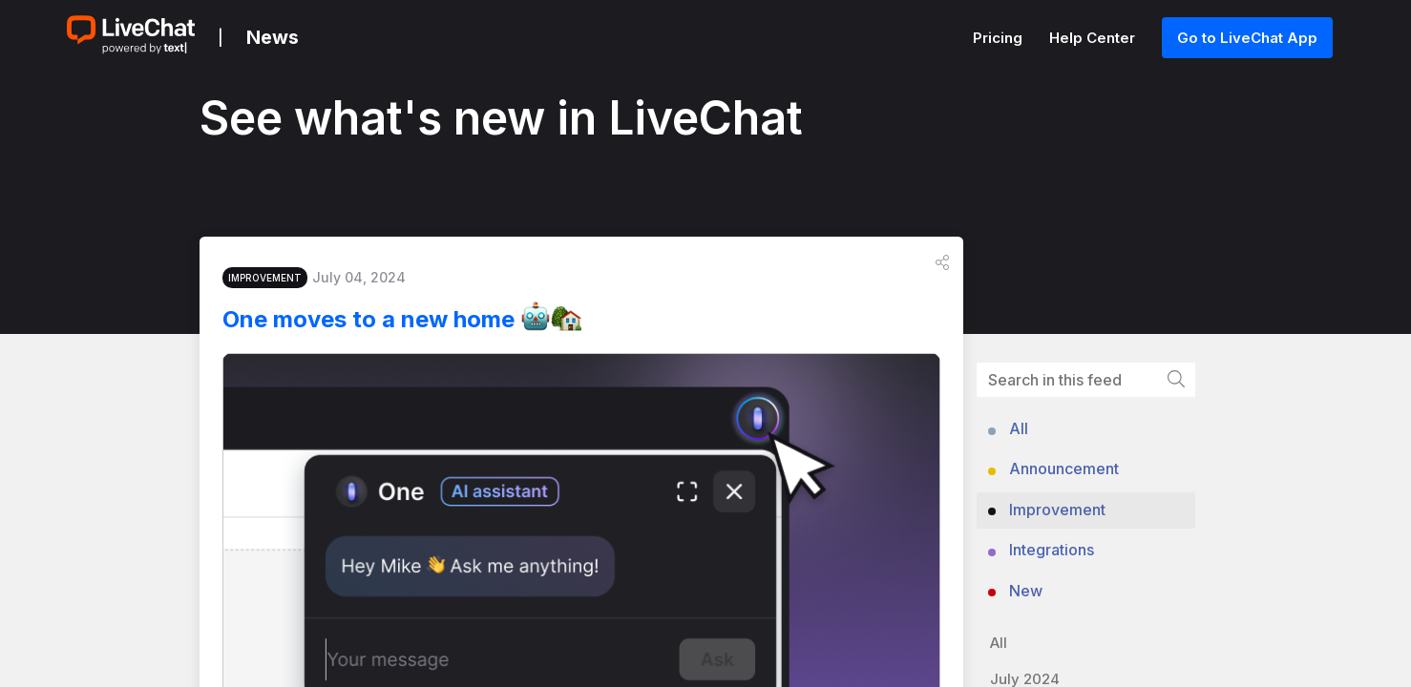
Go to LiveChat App (1247, 38)
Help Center (1094, 38)
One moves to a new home (417, 324)
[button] (942, 268)
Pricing (999, 38)
